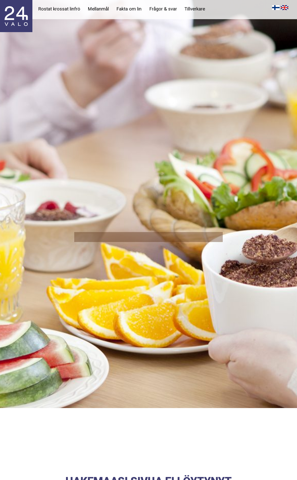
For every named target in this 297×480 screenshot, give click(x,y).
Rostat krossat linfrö (59, 9)
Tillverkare (194, 9)
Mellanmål (98, 9)
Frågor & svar (163, 9)
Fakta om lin (129, 9)
